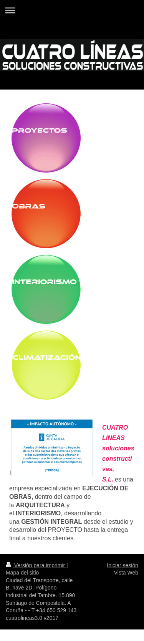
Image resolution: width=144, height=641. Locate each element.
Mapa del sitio (22, 573)
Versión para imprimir (36, 565)
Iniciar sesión (122, 565)
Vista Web (126, 573)
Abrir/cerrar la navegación (72, 10)
